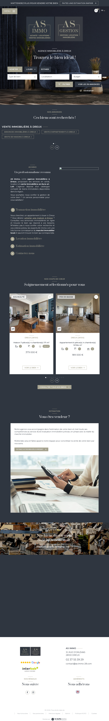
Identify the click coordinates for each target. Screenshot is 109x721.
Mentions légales (54, 713)
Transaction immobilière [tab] (31, 209)
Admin (67, 713)
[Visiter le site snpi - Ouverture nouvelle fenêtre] (78, 692)
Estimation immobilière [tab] (30, 246)
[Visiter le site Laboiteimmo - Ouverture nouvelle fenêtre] (59, 719)
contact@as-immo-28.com (79, 664)
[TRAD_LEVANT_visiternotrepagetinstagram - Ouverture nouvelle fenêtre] (33, 692)
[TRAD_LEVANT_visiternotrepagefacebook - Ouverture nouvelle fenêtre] (27, 692)
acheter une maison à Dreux (38, 218)
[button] (57, 147)
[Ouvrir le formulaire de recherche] (64, 84)
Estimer (45, 69)
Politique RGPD (80, 713)
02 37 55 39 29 (75, 659)
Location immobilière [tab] (29, 238)
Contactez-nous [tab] (25, 253)
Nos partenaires (38, 713)
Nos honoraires (22, 713)
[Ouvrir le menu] (9, 11)
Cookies (94, 713)
